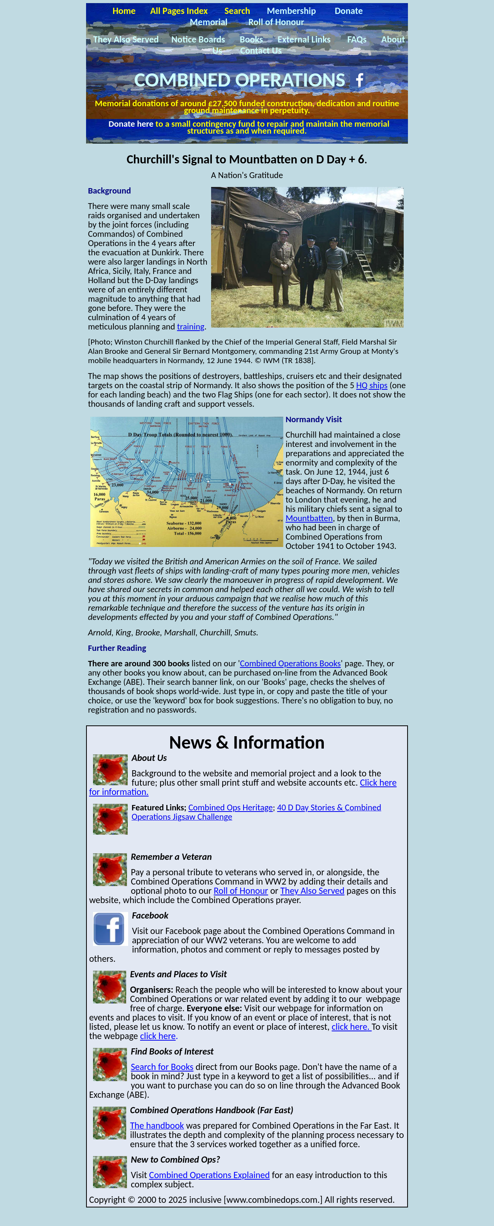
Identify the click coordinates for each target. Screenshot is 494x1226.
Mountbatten (309, 518)
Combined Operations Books (290, 663)
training (191, 326)
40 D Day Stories (311, 807)
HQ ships (371, 385)
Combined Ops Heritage (230, 807)
